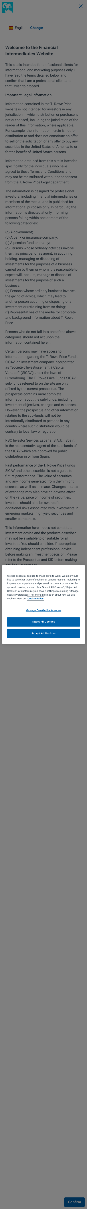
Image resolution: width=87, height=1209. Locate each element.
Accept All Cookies (43, 633)
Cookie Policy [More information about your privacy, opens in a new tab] (36, 598)
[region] (43, 604)
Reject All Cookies (43, 621)
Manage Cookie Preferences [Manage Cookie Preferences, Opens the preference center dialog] (43, 610)
